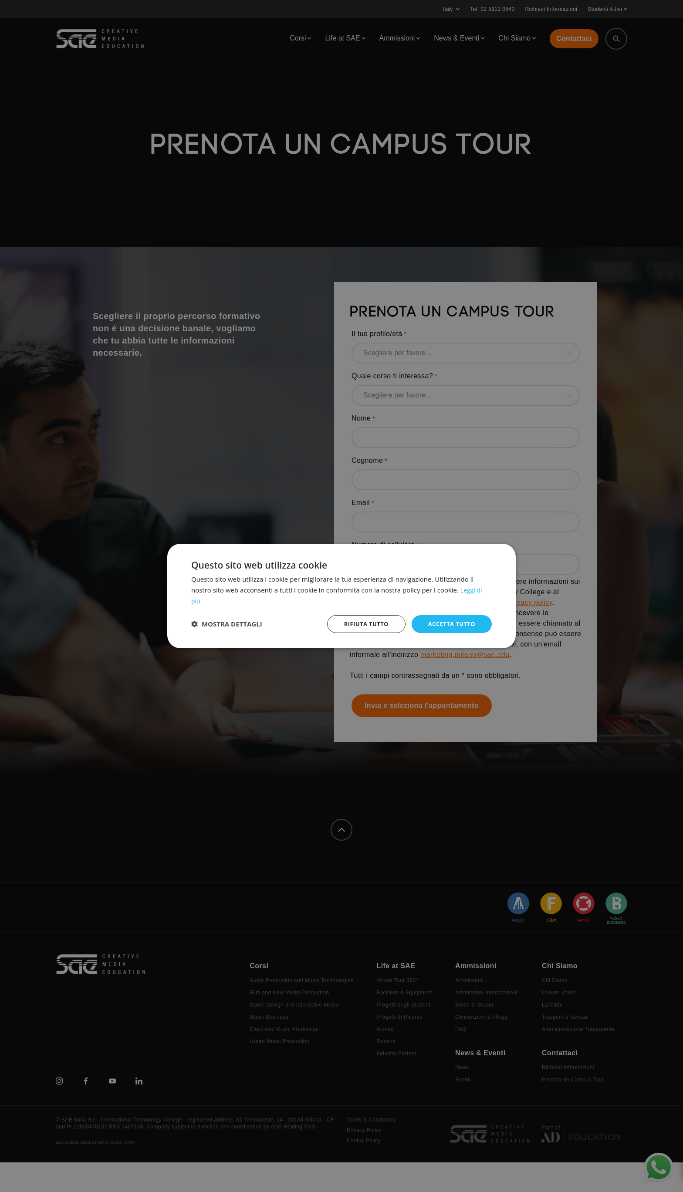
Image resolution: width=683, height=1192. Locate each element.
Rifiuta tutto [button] (361, 624)
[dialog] (341, 596)
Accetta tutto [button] (450, 624)
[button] (226, 624)
